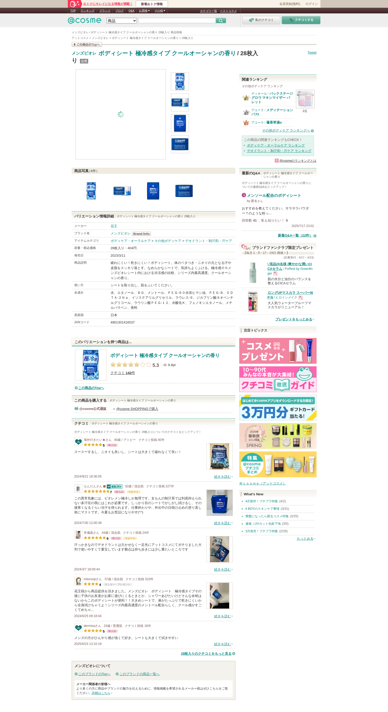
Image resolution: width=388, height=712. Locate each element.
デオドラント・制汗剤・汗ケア (208, 241)
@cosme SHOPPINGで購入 (137, 409)
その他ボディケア (167, 241)
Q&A (131, 10)
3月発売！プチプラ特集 (261, 531)
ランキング (87, 10)
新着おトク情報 (152, 4)
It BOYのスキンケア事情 (262, 509)
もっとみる (305, 538)
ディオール (259, 93)
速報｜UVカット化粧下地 (263, 523)
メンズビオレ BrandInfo (143, 234)
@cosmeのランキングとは (298, 161)
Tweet (312, 52)
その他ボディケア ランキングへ (286, 130)
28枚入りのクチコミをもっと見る (206, 654)
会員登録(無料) (289, 4)
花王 (114, 226)
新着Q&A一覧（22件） (295, 235)
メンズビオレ (84, 53)
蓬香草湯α (274, 122)
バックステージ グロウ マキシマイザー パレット (272, 98)
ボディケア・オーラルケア (131, 241)
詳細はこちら (101, 693)
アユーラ (257, 110)
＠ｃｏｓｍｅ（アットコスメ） (262, 483)
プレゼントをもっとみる (293, 319)
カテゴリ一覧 (208, 10)
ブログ (119, 10)
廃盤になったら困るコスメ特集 (267, 516)
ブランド (105, 10)
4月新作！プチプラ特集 (261, 501)
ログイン (312, 4)
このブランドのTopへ (94, 674)
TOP (73, 10)
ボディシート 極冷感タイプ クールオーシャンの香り (167, 53)
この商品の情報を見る (87, 44)
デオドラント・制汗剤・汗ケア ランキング (279, 151)
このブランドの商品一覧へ (139, 674)
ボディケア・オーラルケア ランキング (276, 145)
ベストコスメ (228, 10)
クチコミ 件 (122, 373)
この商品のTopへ (91, 388)
